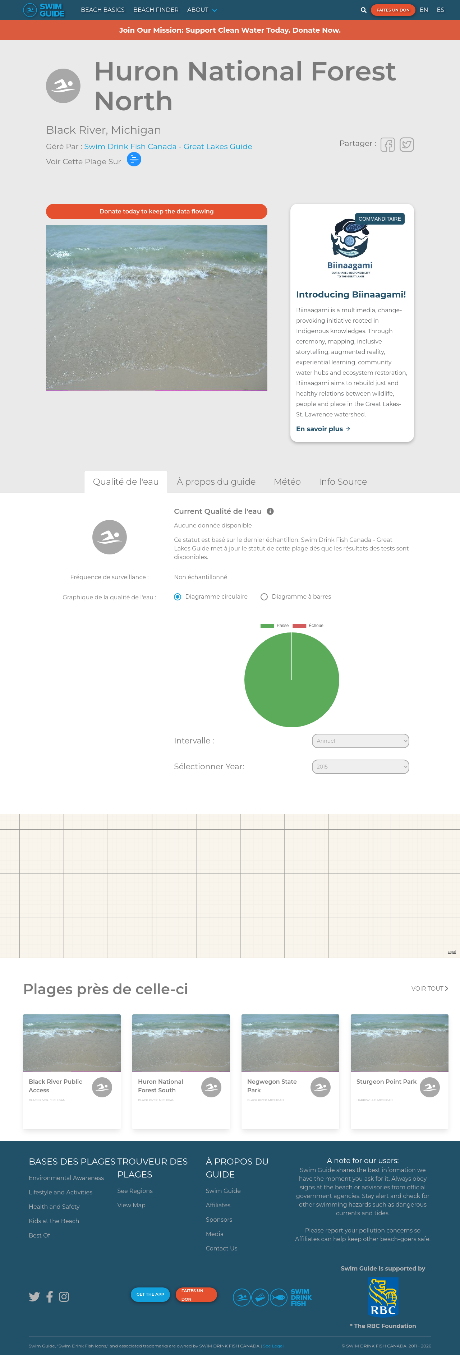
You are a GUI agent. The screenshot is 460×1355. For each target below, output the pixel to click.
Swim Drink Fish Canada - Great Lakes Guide (168, 146)
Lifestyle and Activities (60, 1192)
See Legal (273, 1346)
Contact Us (222, 1248)
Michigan (136, 130)
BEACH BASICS (103, 9)
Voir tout (429, 988)
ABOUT (197, 9)
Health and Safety (54, 1206)
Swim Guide (223, 1191)
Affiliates (218, 1205)
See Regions (135, 1191)
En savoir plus (323, 429)
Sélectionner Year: (209, 766)
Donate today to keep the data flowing (157, 211)
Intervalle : (194, 740)
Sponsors (219, 1219)
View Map (131, 1205)
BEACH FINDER (156, 9)
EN (424, 9)
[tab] (126, 482)
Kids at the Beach (54, 1221)
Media (215, 1234)
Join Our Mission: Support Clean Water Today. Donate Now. (230, 30)
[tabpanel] (230, 642)
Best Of (39, 1235)
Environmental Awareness (66, 1178)
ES (440, 9)
